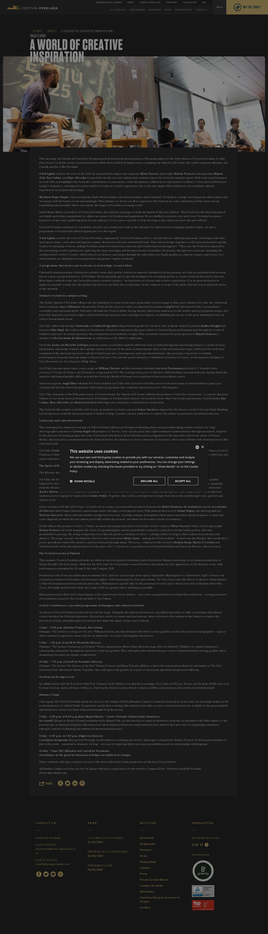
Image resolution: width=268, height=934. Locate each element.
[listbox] (197, 447)
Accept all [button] (183, 481)
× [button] (202, 447)
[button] (82, 481)
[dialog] (134, 467)
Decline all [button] (149, 481)
